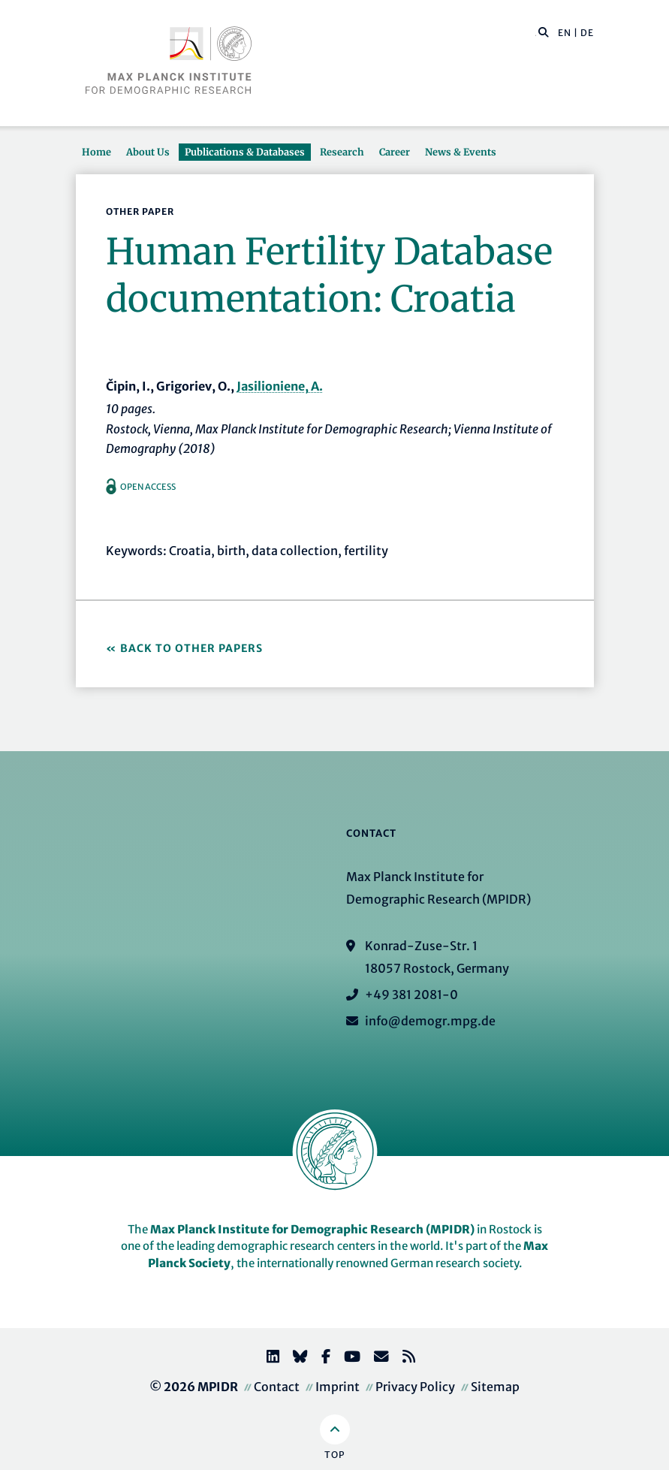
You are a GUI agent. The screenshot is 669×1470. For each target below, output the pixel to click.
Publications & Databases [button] (245, 152)
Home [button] (96, 152)
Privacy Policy (415, 1386)
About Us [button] (148, 152)
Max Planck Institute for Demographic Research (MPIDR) (312, 1229)
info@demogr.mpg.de (430, 1020)
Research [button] (342, 152)
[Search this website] (535, 33)
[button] (543, 31)
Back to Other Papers (191, 648)
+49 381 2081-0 (411, 994)
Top (334, 1454)
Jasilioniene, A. (280, 386)
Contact (277, 1386)
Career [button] (394, 152)
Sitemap (495, 1386)
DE (587, 32)
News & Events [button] (460, 152)
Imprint (337, 1386)
